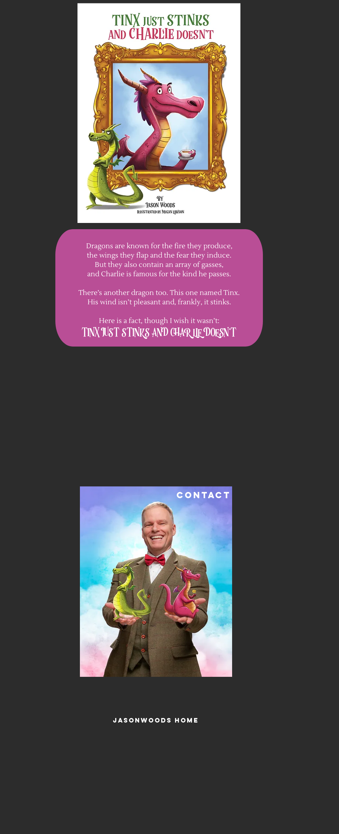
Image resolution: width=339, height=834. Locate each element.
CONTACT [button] (203, 495)
